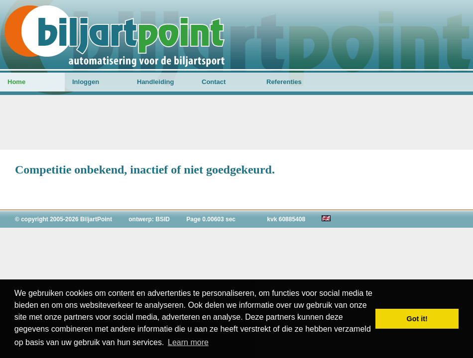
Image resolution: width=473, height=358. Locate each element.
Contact (214, 82)
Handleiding (155, 82)
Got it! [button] (417, 319)
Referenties (284, 82)
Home (16, 82)
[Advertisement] (236, 122)
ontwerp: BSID (149, 219)
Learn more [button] (188, 342)
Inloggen (85, 82)
